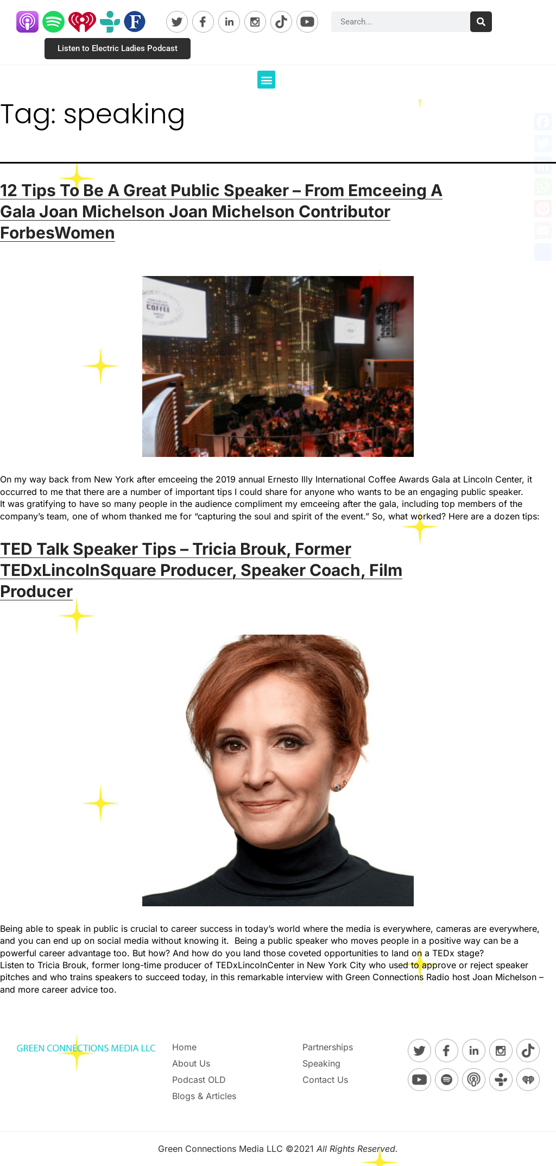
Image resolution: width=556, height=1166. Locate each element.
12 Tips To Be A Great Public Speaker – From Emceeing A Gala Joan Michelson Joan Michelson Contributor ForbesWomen (221, 211)
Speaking (321, 1063)
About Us (191, 1063)
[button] (266, 80)
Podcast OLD (199, 1079)
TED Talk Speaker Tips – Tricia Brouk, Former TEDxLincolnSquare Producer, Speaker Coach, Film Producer (201, 570)
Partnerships (327, 1047)
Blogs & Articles (204, 1095)
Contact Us (325, 1079)
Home (184, 1047)
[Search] (481, 21)
